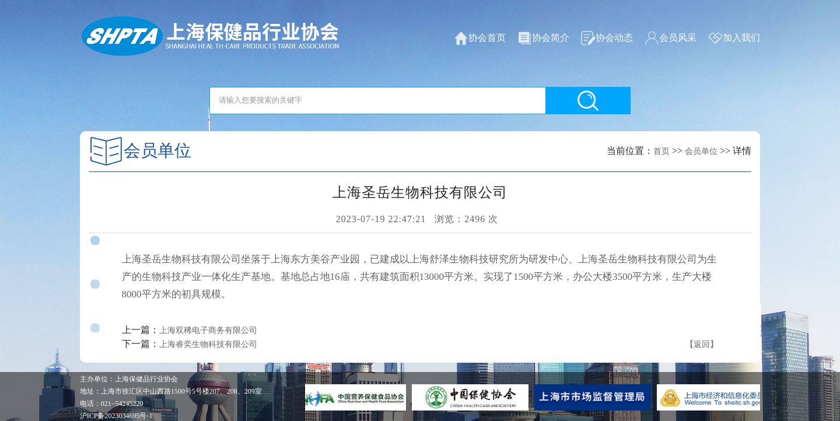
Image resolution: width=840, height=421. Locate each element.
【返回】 (701, 344)
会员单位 (701, 151)
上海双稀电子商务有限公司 (208, 330)
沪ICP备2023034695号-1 (116, 416)
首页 (661, 151)
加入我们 (734, 38)
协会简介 (543, 38)
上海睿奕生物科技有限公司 (208, 344)
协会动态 (607, 38)
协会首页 (480, 38)
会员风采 (670, 38)
